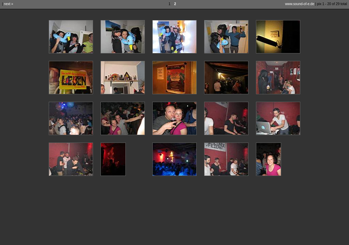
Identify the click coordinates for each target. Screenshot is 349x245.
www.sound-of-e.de (299, 4)
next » (8, 4)
